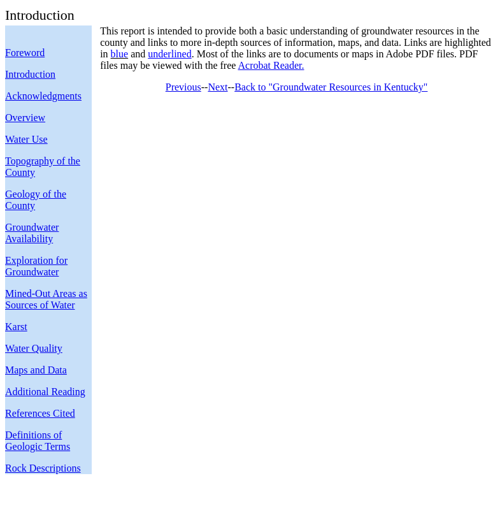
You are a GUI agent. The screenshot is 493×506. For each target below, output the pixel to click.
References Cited (40, 413)
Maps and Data (36, 370)
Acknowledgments (43, 95)
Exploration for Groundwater (36, 266)
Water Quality (33, 348)
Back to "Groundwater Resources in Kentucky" (330, 87)
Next (217, 87)
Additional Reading (45, 391)
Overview (25, 117)
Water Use (26, 139)
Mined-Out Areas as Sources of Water (46, 299)
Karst (16, 326)
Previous (183, 87)
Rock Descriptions (43, 468)
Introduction (30, 74)
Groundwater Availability (32, 233)
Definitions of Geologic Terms (37, 441)
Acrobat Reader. (271, 65)
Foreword (25, 52)
